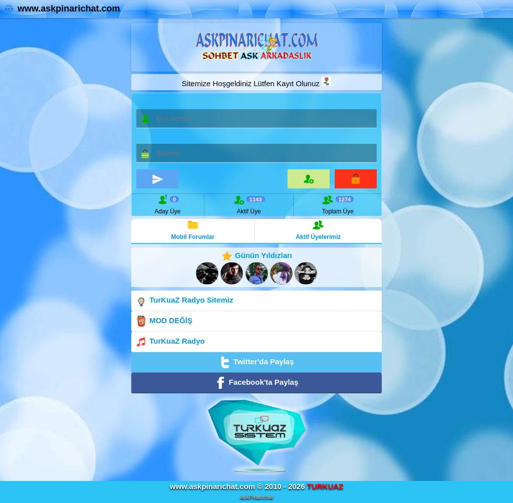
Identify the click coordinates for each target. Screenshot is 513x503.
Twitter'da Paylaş (256, 362)
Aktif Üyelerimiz (318, 229)
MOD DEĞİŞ (163, 321)
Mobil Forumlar (193, 229)
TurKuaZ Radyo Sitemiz (184, 301)
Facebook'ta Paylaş (257, 383)
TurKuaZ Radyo (170, 342)
